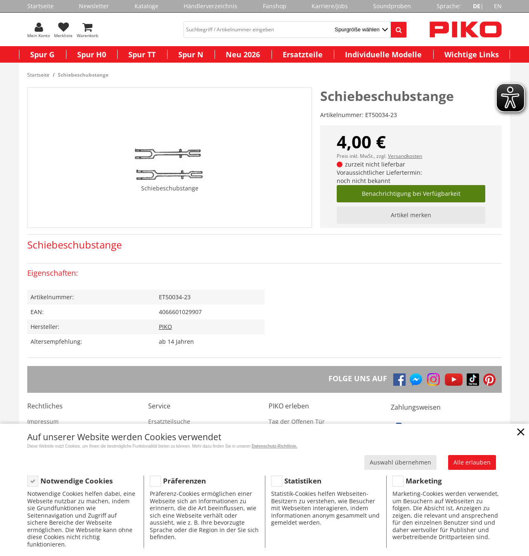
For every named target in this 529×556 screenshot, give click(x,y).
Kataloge (146, 6)
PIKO (165, 327)
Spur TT (142, 54)
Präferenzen (184, 481)
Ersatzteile (303, 54)
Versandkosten (405, 156)
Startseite (40, 6)
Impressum (43, 421)
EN (498, 6)
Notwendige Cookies (76, 481)
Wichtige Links (471, 54)
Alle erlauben (472, 462)
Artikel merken (411, 215)
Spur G (42, 54)
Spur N (190, 54)
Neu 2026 (243, 54)
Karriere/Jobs (330, 6)
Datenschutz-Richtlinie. (275, 446)
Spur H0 (91, 54)
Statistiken (302, 481)
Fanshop (274, 6)
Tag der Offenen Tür (297, 421)
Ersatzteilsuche (169, 421)
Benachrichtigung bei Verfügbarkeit (411, 193)
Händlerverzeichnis (210, 6)
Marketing (424, 481)
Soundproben (392, 6)
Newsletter (94, 6)
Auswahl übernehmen (400, 462)
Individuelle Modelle (383, 54)
